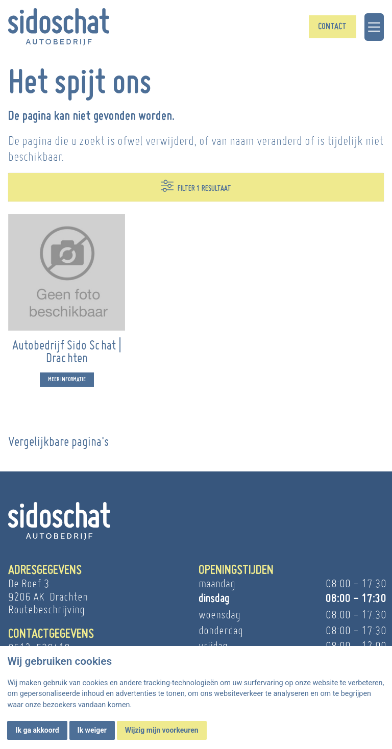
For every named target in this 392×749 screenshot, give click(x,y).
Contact (332, 26)
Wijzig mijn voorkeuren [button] (162, 730)
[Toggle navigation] (374, 27)
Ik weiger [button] (92, 730)
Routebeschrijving (46, 609)
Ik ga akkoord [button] (37, 730)
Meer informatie (67, 383)
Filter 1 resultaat (196, 186)
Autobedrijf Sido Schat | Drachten (66, 355)
